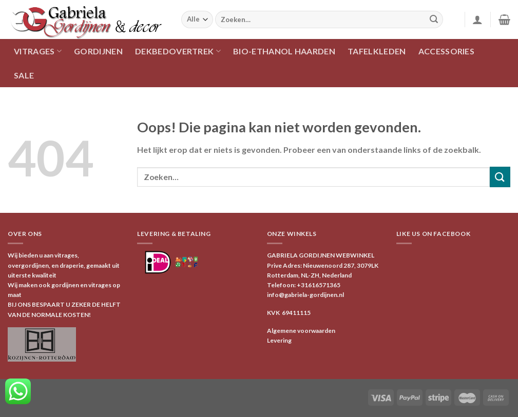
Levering (279, 340)
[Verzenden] (434, 19)
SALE (24, 75)
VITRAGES (38, 51)
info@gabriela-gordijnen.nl (305, 295)
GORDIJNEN (98, 51)
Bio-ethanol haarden (284, 51)
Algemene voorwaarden (301, 330)
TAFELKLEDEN (377, 51)
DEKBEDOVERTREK (178, 51)
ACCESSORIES (446, 51)
